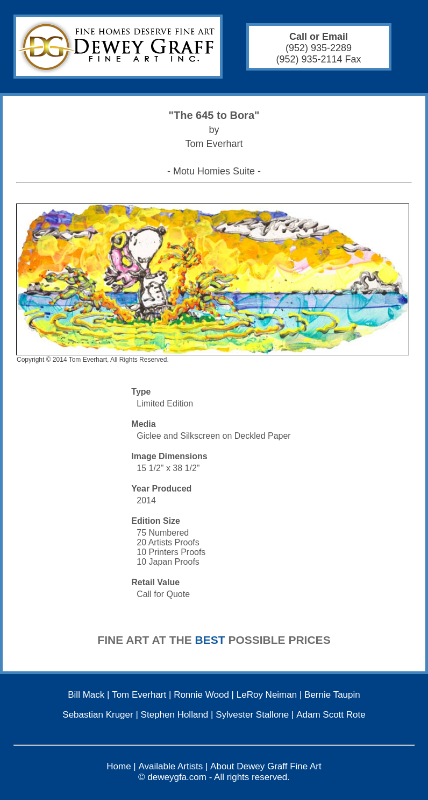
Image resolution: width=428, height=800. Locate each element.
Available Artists (171, 766)
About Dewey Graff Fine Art (266, 766)
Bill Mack (86, 695)
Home (118, 766)
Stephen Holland (175, 715)
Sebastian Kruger (97, 715)
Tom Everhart (139, 695)
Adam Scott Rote (331, 715)
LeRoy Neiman (267, 695)
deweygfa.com (176, 777)
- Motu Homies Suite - (214, 171)
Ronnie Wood (201, 695)
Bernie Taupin (332, 695)
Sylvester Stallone (252, 715)
